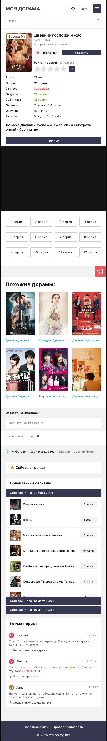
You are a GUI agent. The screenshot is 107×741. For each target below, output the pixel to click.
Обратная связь (35, 727)
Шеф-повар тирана (24, 676)
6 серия (41, 237)
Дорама (54, 141)
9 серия (17, 252)
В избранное (49, 52)
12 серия (90, 252)
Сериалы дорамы (42, 451)
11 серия (65, 252)
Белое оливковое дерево (28, 650)
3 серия (66, 221)
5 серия (17, 237)
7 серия (66, 237)
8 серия (90, 237)
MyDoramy (19, 451)
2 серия (41, 221)
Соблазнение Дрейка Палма (30, 702)
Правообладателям (68, 727)
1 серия (17, 221)
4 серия (90, 221)
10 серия (41, 252)
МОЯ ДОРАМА (23, 9)
